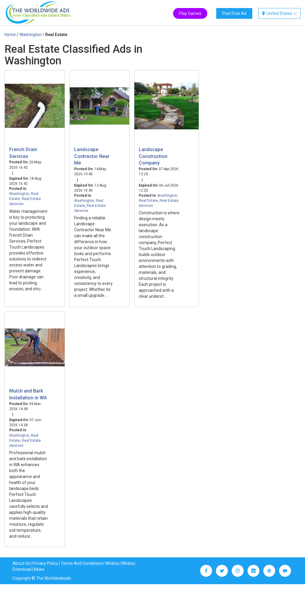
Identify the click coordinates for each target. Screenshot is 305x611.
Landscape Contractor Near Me (92, 156)
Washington (19, 194)
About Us (21, 563)
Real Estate (148, 201)
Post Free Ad (234, 13)
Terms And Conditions (81, 563)
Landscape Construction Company (153, 156)
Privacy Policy (45, 563)
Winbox (112, 563)
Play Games (190, 13)
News (39, 569)
